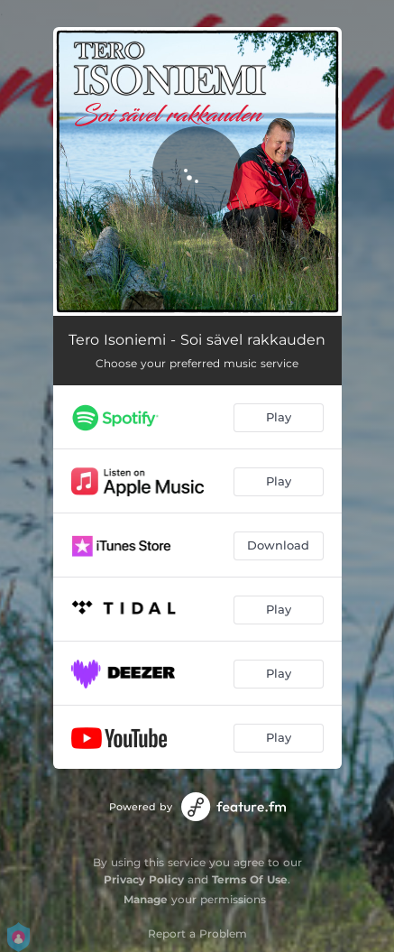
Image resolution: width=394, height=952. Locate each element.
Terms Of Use (250, 879)
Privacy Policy (144, 879)
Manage (146, 899)
